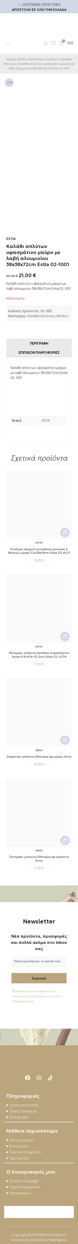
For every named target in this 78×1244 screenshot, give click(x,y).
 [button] (65, 532)
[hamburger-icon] (70, 43)
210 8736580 (31, 4)
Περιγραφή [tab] (39, 343)
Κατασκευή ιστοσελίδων (30, 1240)
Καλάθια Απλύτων (41, 316)
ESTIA (46, 420)
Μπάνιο (52, 59)
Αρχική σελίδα (16, 59)
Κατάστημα (37, 59)
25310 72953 (51, 4)
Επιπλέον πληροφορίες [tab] (39, 352)
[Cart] (61, 43)
